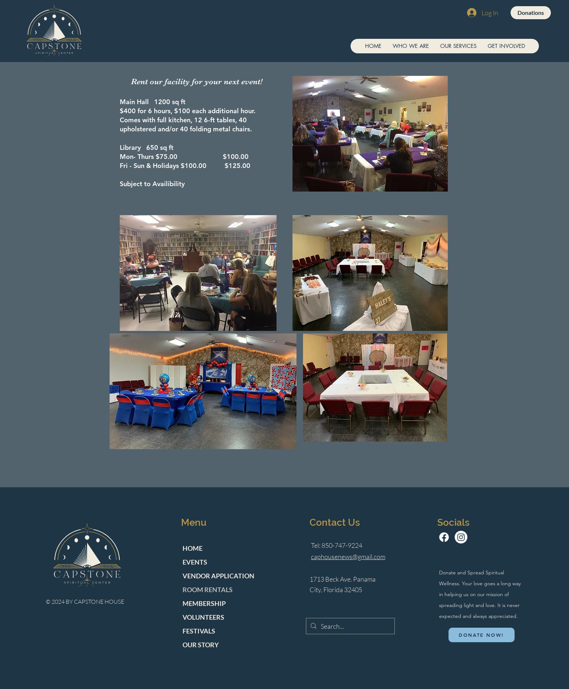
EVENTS (195, 562)
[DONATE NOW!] (482, 635)
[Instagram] (461, 537)
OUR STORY (201, 645)
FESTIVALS (199, 631)
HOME (192, 548)
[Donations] (530, 13)
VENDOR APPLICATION (218, 576)
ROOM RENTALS (208, 590)
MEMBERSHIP (204, 603)
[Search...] (350, 626)
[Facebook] (444, 537)
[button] (410, 46)
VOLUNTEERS (203, 617)
